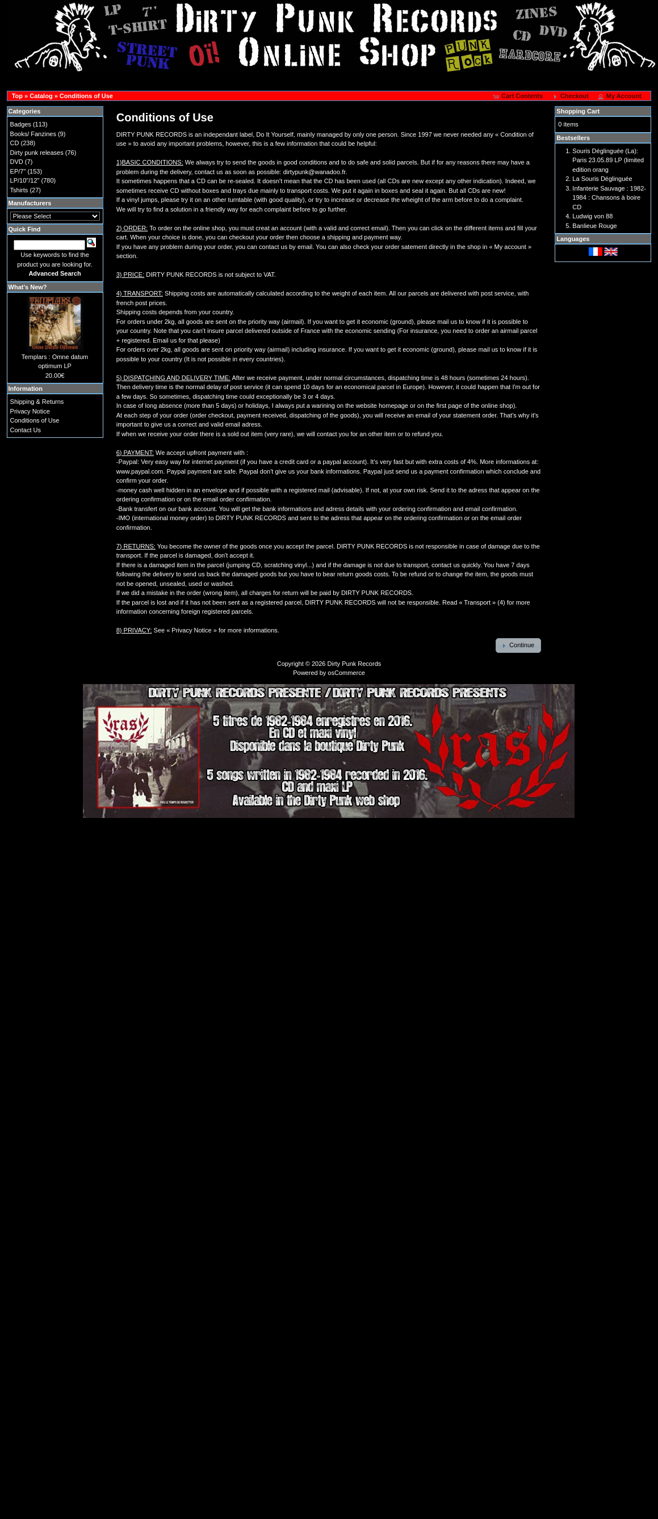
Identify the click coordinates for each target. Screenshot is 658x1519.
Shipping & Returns (37, 401)
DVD (16, 161)
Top (17, 95)
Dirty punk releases (37, 152)
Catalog (41, 95)
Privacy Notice (30, 411)
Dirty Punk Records (355, 663)
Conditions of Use (86, 95)
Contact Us (25, 430)
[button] (518, 96)
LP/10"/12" (25, 180)
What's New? (28, 287)
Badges (20, 124)
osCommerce (346, 672)
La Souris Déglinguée (602, 178)
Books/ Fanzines (33, 133)
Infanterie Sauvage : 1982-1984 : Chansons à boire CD (609, 197)
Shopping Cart (578, 111)
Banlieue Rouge (594, 225)
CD (14, 143)
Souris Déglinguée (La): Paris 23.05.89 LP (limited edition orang (608, 160)
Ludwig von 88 (592, 216)
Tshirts (19, 190)
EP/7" (18, 171)
